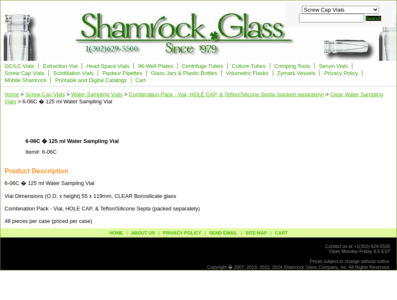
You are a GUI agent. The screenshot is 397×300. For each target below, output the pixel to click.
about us (143, 232)
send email (223, 232)
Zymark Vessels (296, 73)
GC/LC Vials (19, 66)
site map (256, 232)
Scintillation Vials (73, 73)
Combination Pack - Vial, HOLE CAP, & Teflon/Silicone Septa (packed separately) (226, 94)
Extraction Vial (60, 66)
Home (12, 94)
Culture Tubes (249, 66)
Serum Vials (333, 66)
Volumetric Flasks (247, 73)
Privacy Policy (341, 73)
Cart (141, 80)
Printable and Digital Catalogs (90, 80)
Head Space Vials (107, 66)
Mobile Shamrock (25, 80)
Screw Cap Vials (24, 73)
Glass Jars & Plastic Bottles (184, 73)
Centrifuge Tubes (202, 66)
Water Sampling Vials (97, 94)
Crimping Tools (292, 66)
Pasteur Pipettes (122, 73)
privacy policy (182, 232)
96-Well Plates (155, 66)
